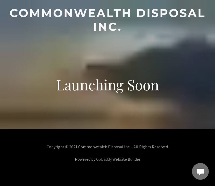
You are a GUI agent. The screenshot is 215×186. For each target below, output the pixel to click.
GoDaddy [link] (104, 159)
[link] (107, 29)
